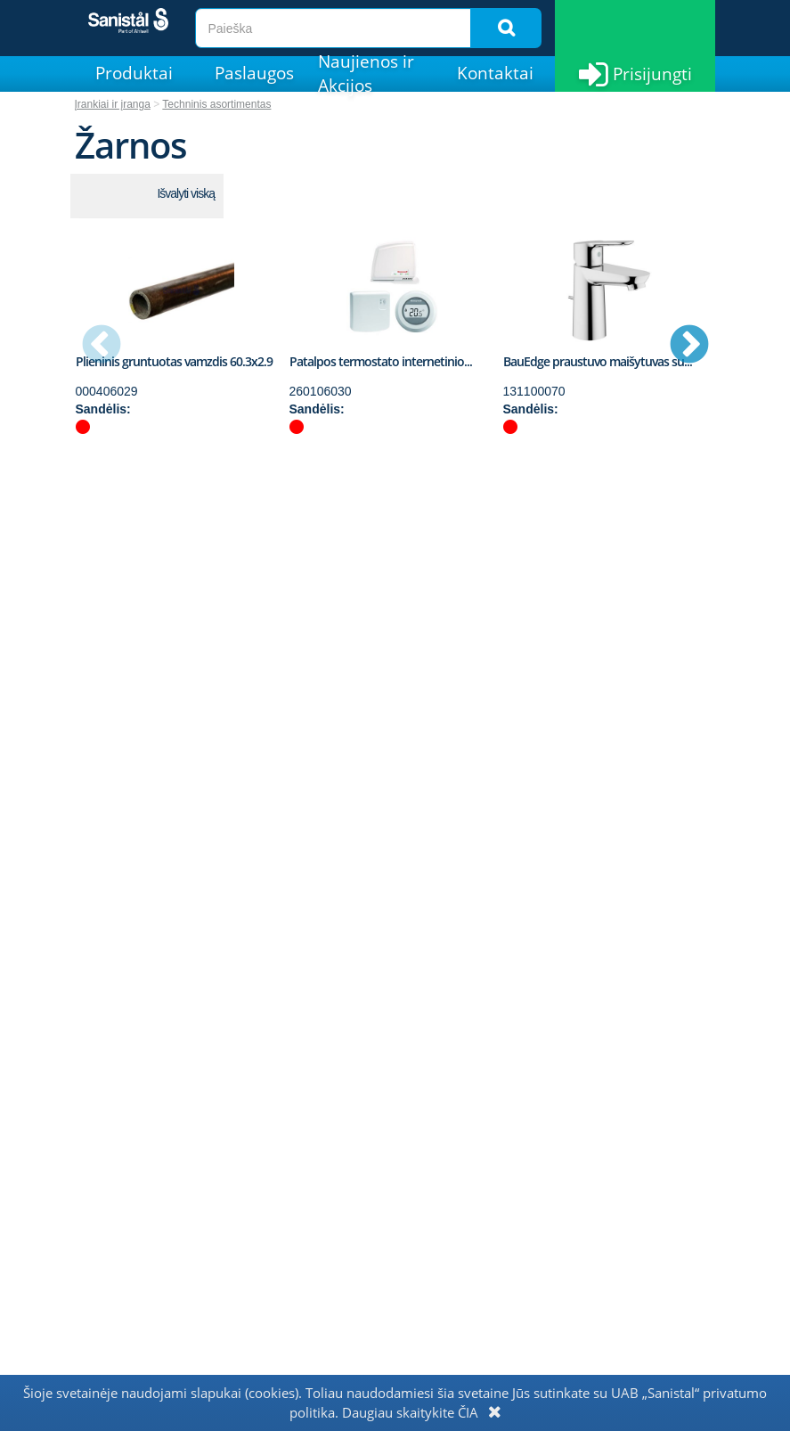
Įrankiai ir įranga (113, 104)
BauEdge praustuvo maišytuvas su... (597, 361)
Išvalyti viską (186, 193)
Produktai (134, 73)
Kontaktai (495, 73)
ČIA (468, 1412)
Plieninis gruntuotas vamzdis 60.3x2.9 (174, 361)
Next (689, 345)
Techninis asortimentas (216, 104)
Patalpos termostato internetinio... (380, 361)
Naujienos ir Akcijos (366, 74)
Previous (101, 345)
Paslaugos (254, 73)
